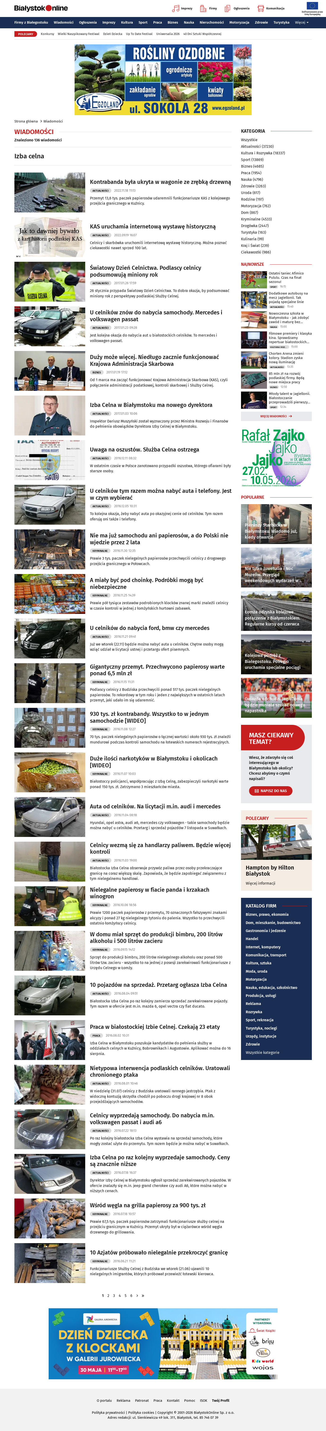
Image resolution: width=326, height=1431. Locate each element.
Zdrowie (261, 22)
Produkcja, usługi (261, 995)
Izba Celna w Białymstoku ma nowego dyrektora (151, 405)
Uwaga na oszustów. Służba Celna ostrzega (144, 449)
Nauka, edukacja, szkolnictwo (271, 987)
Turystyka (281, 22)
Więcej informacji (260, 883)
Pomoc (189, 1400)
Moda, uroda (256, 971)
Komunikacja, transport (266, 955)
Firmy (208, 8)
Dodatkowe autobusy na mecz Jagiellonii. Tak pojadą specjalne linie (288, 297)
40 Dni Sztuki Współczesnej (202, 33)
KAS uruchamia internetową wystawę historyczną (153, 226)
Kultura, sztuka (258, 963)
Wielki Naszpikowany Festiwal (78, 33)
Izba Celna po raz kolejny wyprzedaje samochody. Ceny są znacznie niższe (160, 1161)
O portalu (104, 1400)
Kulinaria (249, 239)
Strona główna (26, 121)
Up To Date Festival (139, 33)
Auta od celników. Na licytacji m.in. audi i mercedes (155, 806)
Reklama (253, 1003)
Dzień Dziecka (112, 33)
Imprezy (182, 8)
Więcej (302, 22)
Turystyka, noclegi (261, 1028)
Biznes (173, 22)
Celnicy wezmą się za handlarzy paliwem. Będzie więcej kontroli (160, 848)
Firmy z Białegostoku (31, 22)
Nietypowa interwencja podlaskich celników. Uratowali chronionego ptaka (160, 1071)
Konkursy (47, 33)
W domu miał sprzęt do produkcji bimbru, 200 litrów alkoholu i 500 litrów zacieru (156, 938)
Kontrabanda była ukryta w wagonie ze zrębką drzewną (160, 182)
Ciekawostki (251, 252)
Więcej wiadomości (273, 416)
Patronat (142, 1400)
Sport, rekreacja (260, 1020)
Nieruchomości (212, 22)
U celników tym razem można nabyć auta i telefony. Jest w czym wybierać (161, 494)
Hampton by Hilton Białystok (270, 871)
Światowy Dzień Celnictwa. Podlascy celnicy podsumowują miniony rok (145, 271)
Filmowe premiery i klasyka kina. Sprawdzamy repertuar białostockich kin (290, 337)
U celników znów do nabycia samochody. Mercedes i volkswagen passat (156, 316)
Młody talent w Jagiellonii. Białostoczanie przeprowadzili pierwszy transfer (289, 398)
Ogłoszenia (237, 8)
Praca (157, 22)
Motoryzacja (239, 22)
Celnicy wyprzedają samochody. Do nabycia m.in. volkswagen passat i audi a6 (152, 1119)
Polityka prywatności (108, 1412)
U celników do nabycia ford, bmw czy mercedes (149, 628)
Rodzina (248, 199)
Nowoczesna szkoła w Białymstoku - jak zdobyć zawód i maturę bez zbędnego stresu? (289, 317)
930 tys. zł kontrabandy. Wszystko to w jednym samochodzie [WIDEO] (149, 717)
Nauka (189, 22)
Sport (143, 22)
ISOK (203, 1400)
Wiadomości (63, 22)
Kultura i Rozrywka (256, 153)
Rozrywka (254, 1012)
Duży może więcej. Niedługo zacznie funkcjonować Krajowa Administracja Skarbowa (154, 360)
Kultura (127, 22)
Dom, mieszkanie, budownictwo (273, 922)
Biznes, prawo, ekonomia (267, 914)
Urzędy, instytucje (261, 1036)
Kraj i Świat (250, 245)
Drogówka (249, 226)
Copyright (165, 1412)
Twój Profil (220, 1400)
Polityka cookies (141, 1412)
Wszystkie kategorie (262, 1052)
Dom (245, 212)
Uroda (246, 192)
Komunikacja (270, 8)
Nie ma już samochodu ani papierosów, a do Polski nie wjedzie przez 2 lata (159, 539)
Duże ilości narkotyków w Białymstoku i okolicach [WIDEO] (154, 762)
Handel (252, 939)
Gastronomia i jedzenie (266, 931)
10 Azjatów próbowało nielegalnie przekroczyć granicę (159, 1252)
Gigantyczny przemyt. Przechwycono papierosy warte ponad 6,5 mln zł (157, 670)
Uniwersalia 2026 (168, 33)
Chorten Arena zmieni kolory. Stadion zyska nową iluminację (286, 357)
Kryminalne (100, 551)
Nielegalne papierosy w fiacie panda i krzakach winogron (149, 893)
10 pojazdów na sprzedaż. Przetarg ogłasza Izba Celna (158, 985)
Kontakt (173, 1400)
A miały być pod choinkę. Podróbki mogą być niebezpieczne (146, 583)
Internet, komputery (263, 947)
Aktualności (101, 190)
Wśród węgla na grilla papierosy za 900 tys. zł (148, 1205)
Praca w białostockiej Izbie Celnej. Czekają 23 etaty (155, 1027)
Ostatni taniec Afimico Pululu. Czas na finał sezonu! (286, 277)
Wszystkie (249, 140)
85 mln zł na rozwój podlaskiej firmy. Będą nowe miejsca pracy (286, 377)
